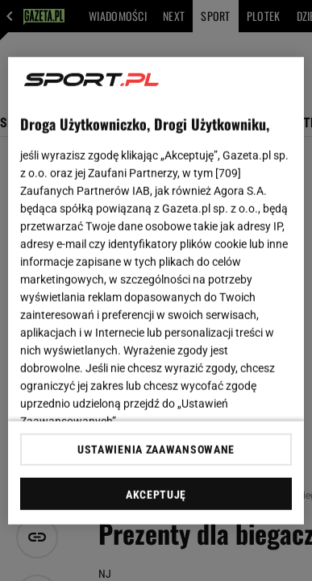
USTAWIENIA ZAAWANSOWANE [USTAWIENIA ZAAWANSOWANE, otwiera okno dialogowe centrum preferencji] (156, 449)
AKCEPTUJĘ (156, 494)
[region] (156, 290)
